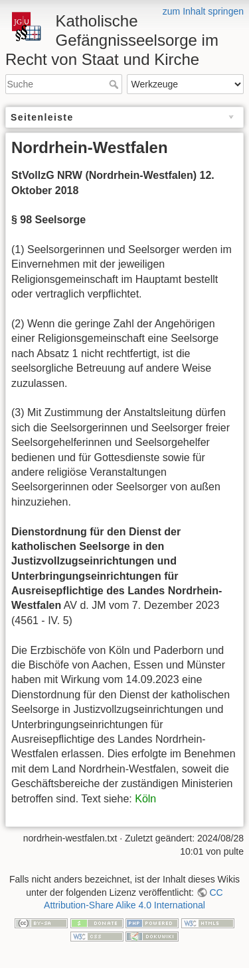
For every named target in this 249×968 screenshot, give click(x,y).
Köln (145, 798)
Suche (115, 84)
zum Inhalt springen (203, 11)
